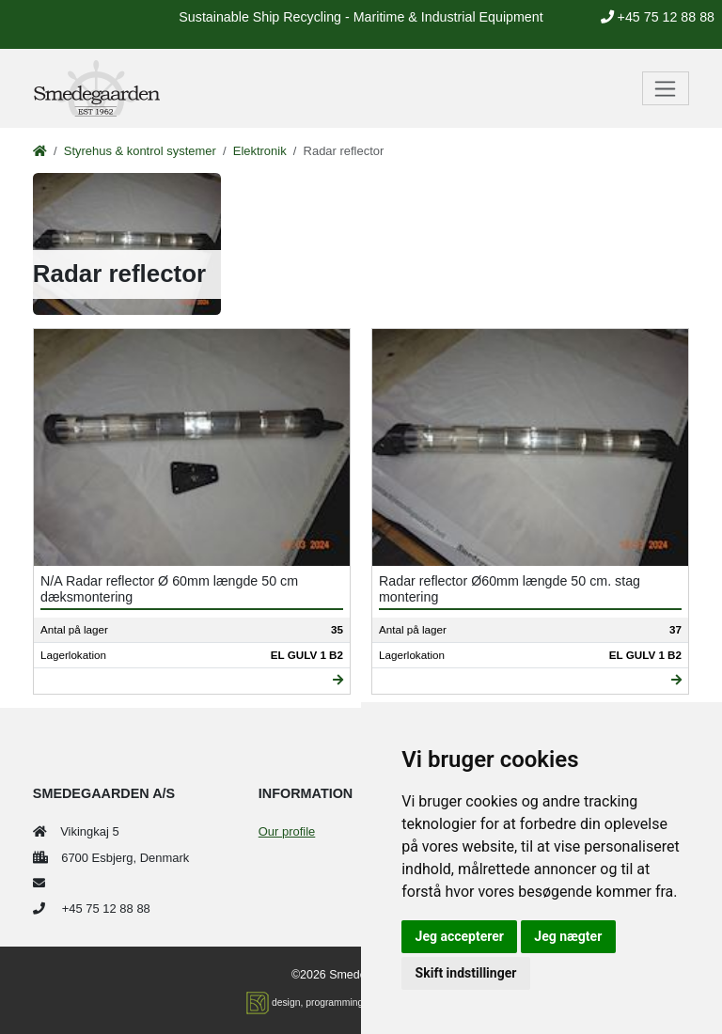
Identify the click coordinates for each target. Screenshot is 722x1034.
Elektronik (260, 151)
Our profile (287, 831)
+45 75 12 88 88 (657, 16)
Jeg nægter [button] (568, 936)
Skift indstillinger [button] (466, 972)
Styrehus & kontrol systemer (140, 151)
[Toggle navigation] (666, 88)
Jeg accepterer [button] (460, 936)
